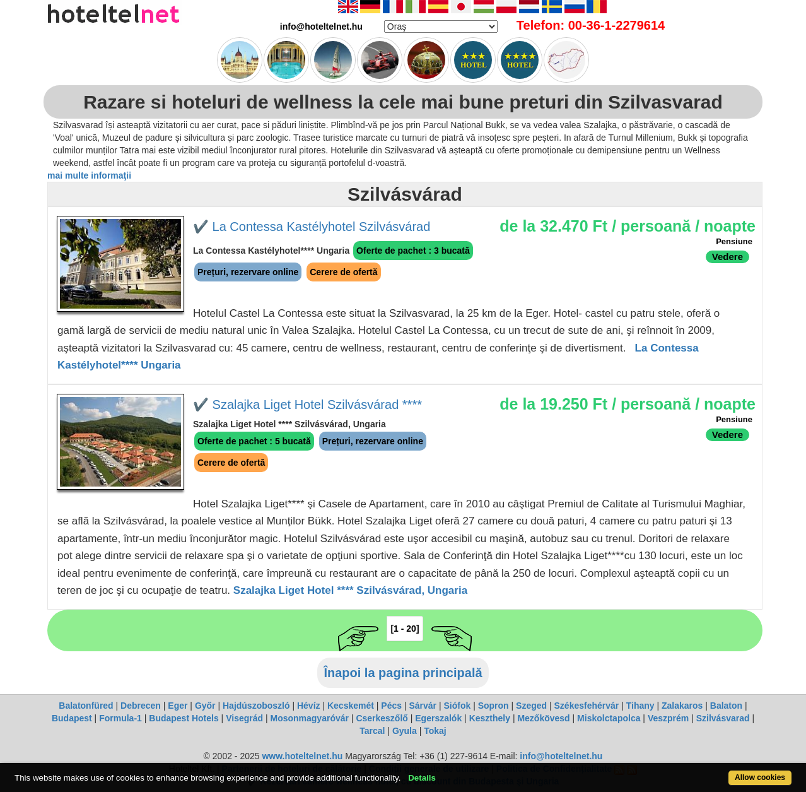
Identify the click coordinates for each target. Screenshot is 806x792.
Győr (205, 705)
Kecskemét (350, 705)
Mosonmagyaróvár (309, 718)
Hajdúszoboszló (256, 705)
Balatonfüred (86, 705)
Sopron (493, 705)
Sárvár (422, 705)
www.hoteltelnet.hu (302, 756)
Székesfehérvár (586, 705)
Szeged (531, 705)
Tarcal (372, 731)
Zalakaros (682, 705)
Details (422, 778)
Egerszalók (438, 718)
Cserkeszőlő (381, 718)
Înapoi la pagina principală (403, 673)
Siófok (456, 705)
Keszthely (489, 718)
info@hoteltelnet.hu (561, 756)
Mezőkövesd (543, 718)
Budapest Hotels (183, 718)
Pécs (391, 705)
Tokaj (435, 731)
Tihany (640, 705)
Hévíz (308, 705)
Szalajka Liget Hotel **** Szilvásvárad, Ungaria (350, 590)
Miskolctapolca (608, 718)
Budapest (72, 718)
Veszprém (668, 718)
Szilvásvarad (723, 718)
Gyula (404, 731)
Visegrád (244, 718)
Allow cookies (760, 777)
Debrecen (140, 705)
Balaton (726, 705)
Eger (177, 705)
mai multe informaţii (89, 175)
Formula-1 (120, 718)
